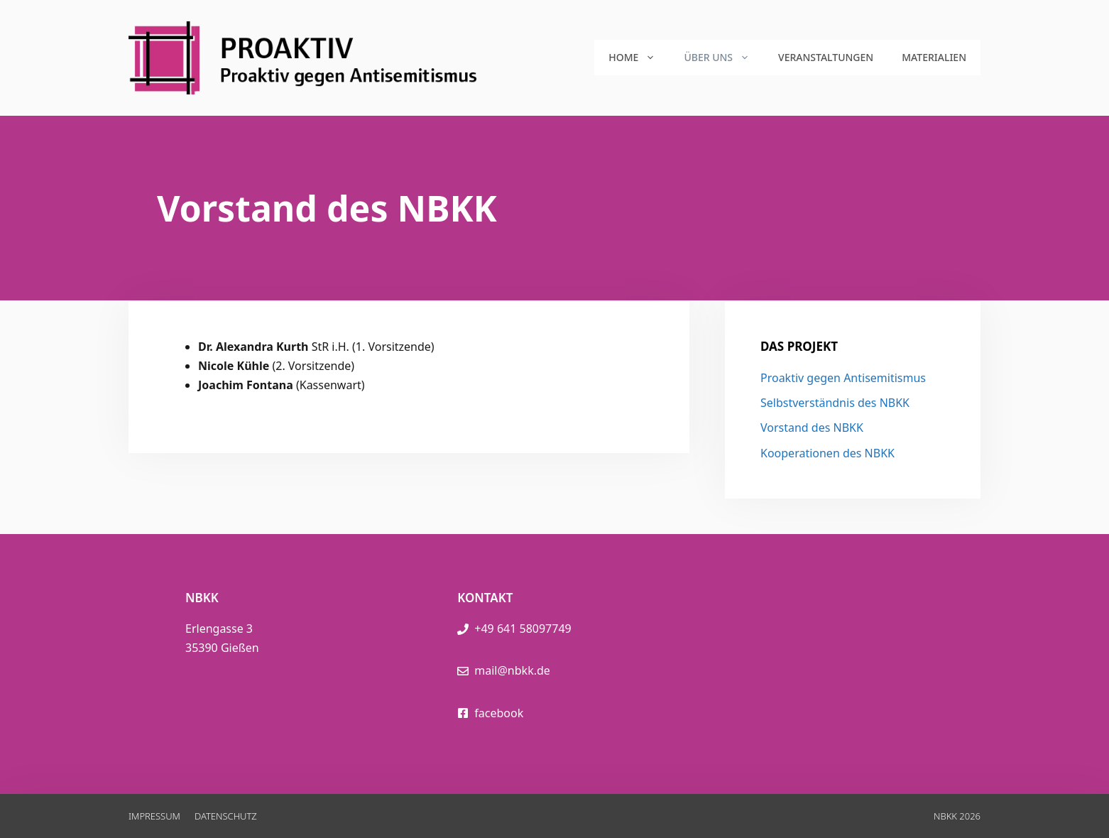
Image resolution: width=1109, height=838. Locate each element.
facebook (498, 713)
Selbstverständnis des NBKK (834, 402)
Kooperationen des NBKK (827, 453)
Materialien (934, 57)
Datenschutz (226, 816)
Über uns (724, 57)
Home (639, 57)
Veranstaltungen (825, 57)
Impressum (154, 816)
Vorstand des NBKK (811, 427)
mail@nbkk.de (512, 670)
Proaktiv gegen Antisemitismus (843, 378)
